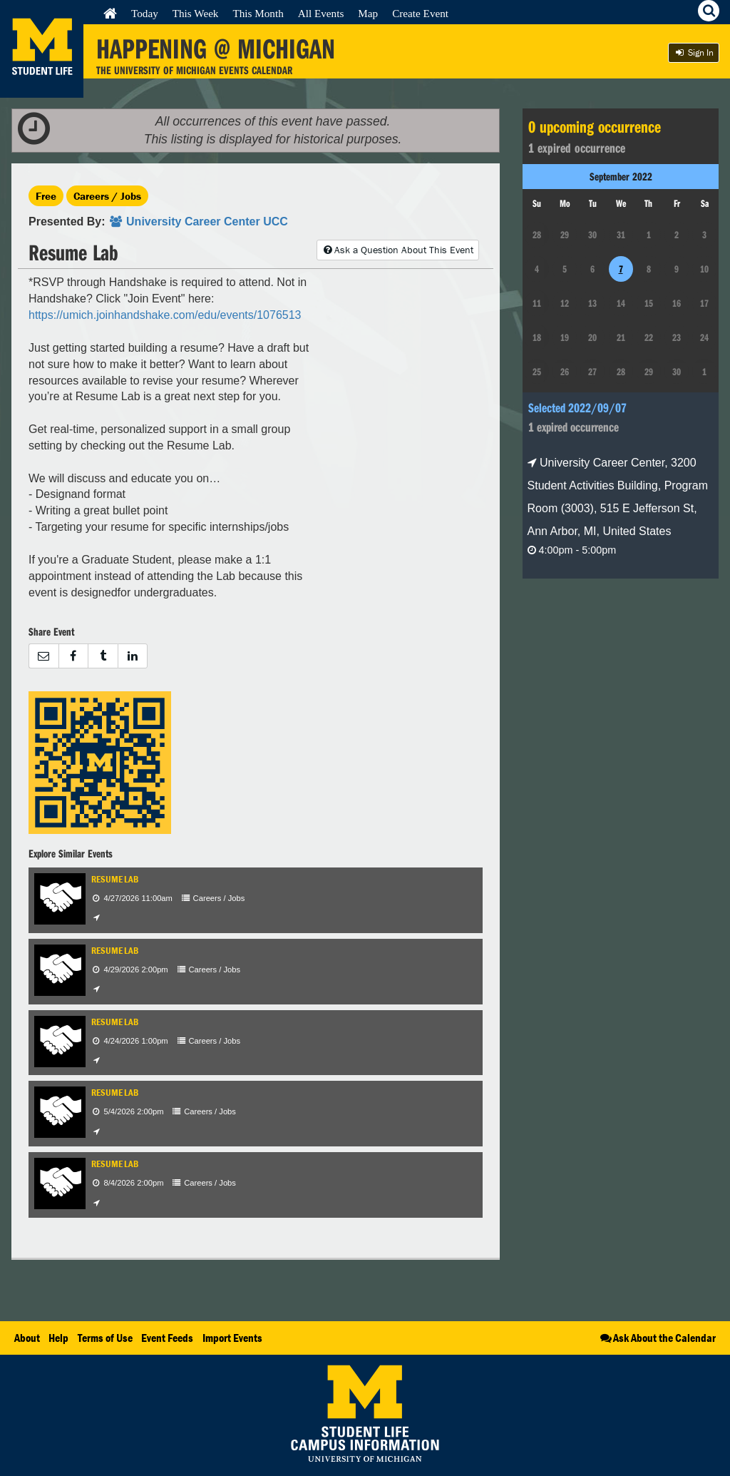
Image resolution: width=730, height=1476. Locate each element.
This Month (257, 13)
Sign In (694, 52)
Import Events (232, 1337)
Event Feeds (167, 1337)
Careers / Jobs (107, 196)
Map (368, 13)
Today (144, 13)
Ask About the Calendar (657, 1337)
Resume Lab (114, 879)
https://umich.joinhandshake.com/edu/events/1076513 (165, 315)
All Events (321, 13)
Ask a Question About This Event (397, 249)
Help (58, 1337)
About (27, 1337)
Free (46, 196)
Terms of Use (105, 1337)
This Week (196, 13)
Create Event (420, 13)
